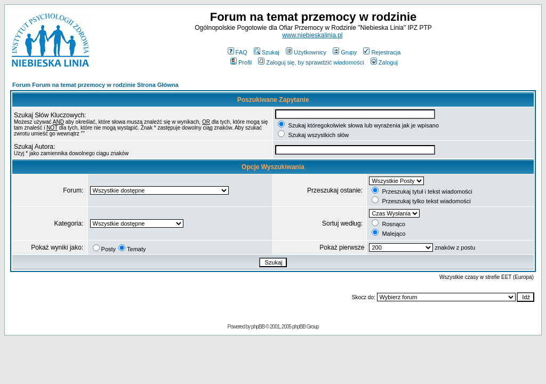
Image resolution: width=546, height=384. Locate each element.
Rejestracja (381, 52)
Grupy (345, 52)
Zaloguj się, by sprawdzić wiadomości (311, 62)
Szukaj (266, 52)
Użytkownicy (306, 52)
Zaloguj (384, 62)
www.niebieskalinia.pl (312, 35)
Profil (241, 62)
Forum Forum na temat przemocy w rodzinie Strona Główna (95, 85)
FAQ (237, 52)
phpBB (257, 327)
